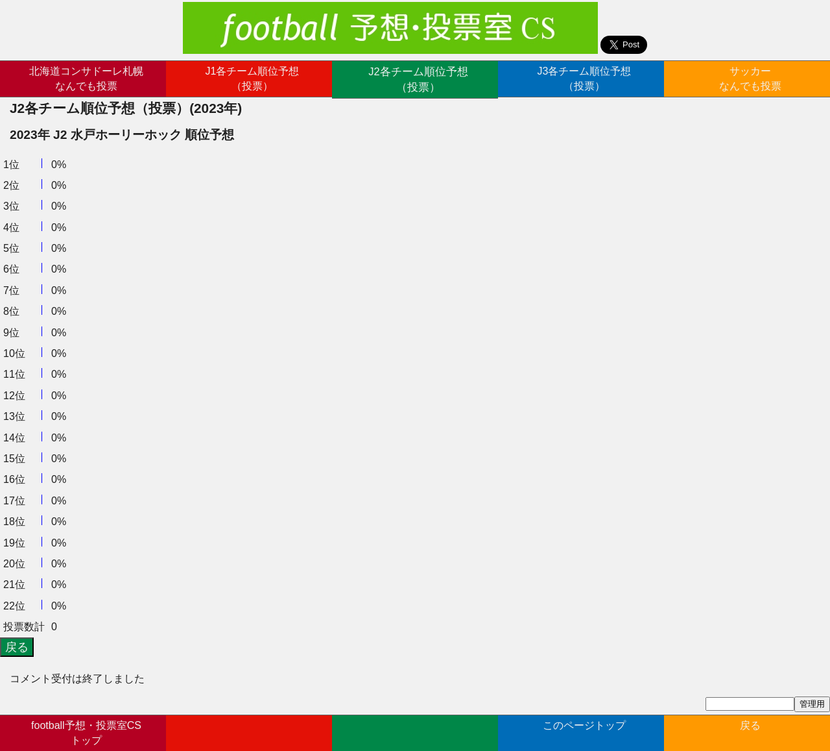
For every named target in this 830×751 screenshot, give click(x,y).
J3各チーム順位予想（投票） (585, 78)
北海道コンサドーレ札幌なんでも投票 (86, 78)
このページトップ (584, 732)
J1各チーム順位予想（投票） (253, 78)
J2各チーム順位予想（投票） (419, 78)
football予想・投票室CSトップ (86, 732)
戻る (750, 732)
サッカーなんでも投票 (750, 78)
